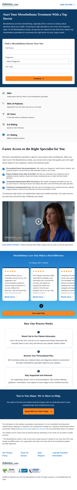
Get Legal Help (38, 313)
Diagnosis (9, 57)
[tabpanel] (15, 284)
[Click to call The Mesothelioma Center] (66, 4)
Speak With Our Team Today (38, 411)
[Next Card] (41, 306)
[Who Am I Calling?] (74, 4)
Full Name (9, 48)
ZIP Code (9, 67)
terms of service (40, 429)
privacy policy (27, 429)
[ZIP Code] (38, 70)
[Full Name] (38, 52)
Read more (11, 297)
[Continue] (38, 78)
